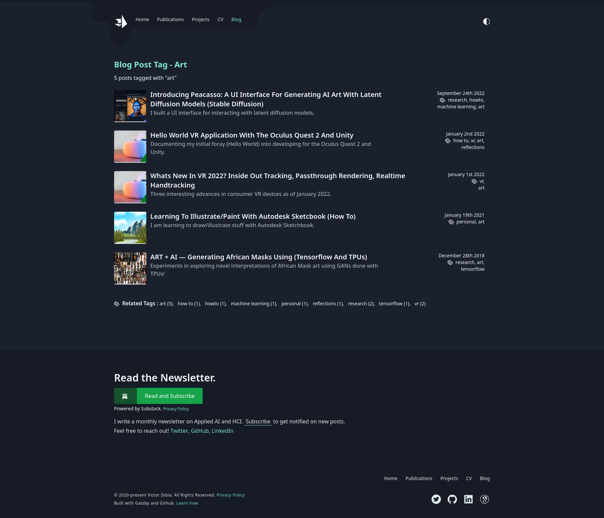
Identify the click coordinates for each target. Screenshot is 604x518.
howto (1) (215, 303)
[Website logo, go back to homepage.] (121, 21)
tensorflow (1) (394, 303)
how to (460, 140)
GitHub (200, 430)
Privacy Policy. (176, 409)
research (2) (361, 303)
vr (472, 140)
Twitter (179, 430)
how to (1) (189, 303)
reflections (473, 147)
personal (466, 221)
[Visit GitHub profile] (452, 499)
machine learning (456, 106)
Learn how (187, 503)
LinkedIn (223, 430)
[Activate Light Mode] (486, 21)
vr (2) (420, 303)
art (481, 106)
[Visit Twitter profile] (436, 499)
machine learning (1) (253, 303)
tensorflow (473, 269)
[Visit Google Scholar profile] (484, 499)
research (457, 100)
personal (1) (295, 303)
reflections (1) (328, 303)
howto (476, 100)
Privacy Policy (231, 495)
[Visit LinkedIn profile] (468, 499)
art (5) (166, 303)
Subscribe (258, 421)
